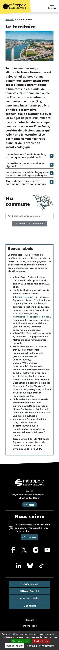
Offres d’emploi (29, 591)
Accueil (10, 19)
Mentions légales (30, 625)
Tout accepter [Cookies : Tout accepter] (20, 641)
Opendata (29, 605)
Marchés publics (30, 598)
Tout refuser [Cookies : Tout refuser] (41, 641)
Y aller (31, 504)
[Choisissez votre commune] (29, 216)
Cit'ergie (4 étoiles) (23, 297)
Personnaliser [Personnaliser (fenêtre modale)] (14, 645)
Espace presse (29, 584)
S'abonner (30, 537)
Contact (29, 620)
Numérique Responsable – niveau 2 (32, 316)
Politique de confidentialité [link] (40, 645)
